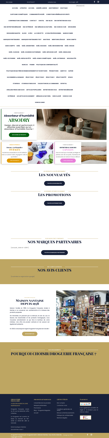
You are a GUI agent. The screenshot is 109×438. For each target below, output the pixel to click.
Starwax (16, 83)
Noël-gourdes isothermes (31, 52)
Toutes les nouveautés (54, 183)
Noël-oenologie (65, 52)
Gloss (24, 33)
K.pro (30, 33)
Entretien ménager (66, 90)
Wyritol (63, 83)
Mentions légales (58, 39)
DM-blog (49, 21)
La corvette (38, 33)
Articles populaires (33, 90)
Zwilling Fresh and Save (15, 90)
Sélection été (61, 77)
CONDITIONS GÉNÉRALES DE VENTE (57, 14)
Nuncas (25, 65)
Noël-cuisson (14, 52)
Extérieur (11, 96)
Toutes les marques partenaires (54, 252)
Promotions (53, 71)
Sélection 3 (50, 77)
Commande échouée (36, 14)
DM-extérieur (28, 27)
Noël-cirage (69, 46)
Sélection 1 (30, 77)
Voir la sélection (68, 160)
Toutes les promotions (54, 203)
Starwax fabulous (29, 83)
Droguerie (72, 27)
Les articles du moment (25, 96)
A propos (23, 8)
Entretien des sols (50, 90)
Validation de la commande (48, 83)
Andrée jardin (41, 8)
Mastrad (46, 39)
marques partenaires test (31, 39)
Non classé (57, 96)
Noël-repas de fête (24, 58)
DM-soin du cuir (60, 27)
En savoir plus (29, 334)
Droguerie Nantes (13, 33)
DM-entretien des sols (62, 21)
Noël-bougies (41, 46)
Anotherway (54, 8)
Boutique (64, 8)
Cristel (41, 21)
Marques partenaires (11, 39)
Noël (18, 46)
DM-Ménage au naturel (43, 27)
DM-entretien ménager (12, 27)
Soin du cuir (67, 96)
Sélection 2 (40, 77)
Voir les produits (14, 160)
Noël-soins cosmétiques (42, 58)
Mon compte (9, 2)
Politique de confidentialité (47, 65)
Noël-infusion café (50, 52)
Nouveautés (71, 58)
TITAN (71, 435)
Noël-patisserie (9, 58)
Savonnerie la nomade (15, 77)
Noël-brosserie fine (55, 46)
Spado (70, 77)
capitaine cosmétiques (19, 14)
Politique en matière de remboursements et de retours (26, 71)
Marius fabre (68, 33)
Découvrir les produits (19, 134)
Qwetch (63, 71)
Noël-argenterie (28, 46)
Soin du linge (40, 102)
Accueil (15, 8)
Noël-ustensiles (59, 58)
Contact (33, 21)
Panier (32, 65)
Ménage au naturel (43, 96)
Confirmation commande (18, 21)
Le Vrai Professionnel (53, 33)
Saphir (70, 71)
